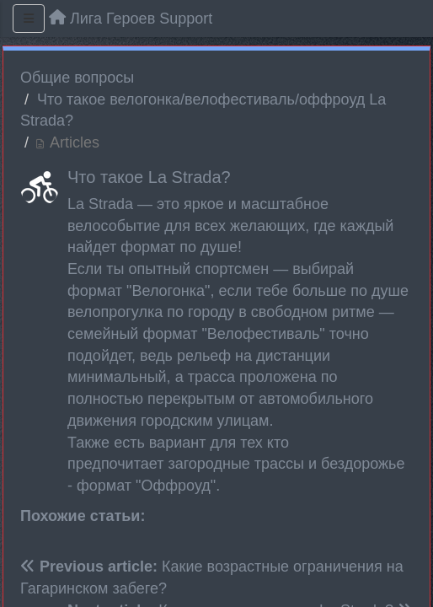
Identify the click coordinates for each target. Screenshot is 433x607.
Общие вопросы (77, 77)
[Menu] (29, 18)
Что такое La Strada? (149, 177)
